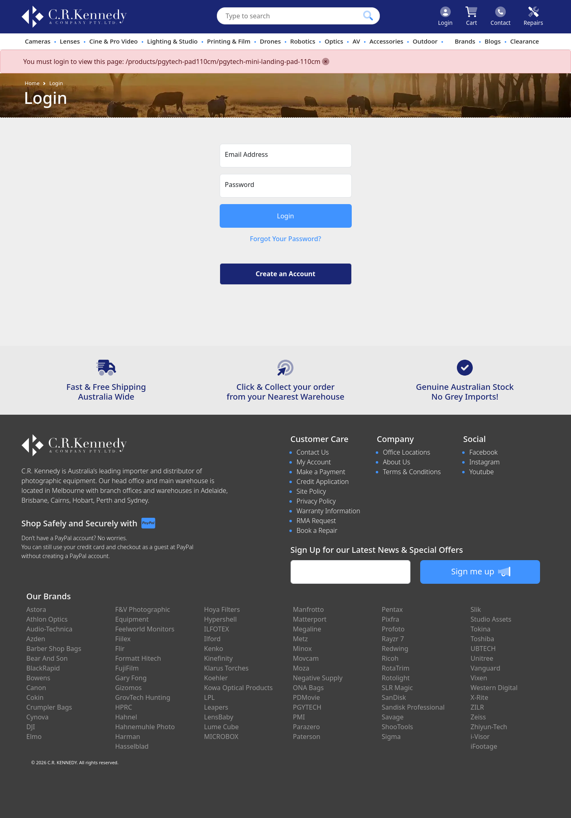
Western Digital (494, 687)
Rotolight (396, 677)
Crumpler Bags (49, 707)
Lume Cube (221, 726)
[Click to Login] (445, 16)
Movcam (306, 658)
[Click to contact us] (500, 16)
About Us (396, 461)
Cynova (37, 716)
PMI (299, 716)
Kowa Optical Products (238, 687)
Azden (36, 638)
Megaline (307, 628)
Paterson (306, 736)
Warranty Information (328, 510)
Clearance (524, 41)
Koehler (216, 677)
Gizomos (128, 687)
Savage (393, 716)
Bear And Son (47, 658)
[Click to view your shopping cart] (471, 16)
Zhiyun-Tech (489, 726)
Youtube (482, 471)
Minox (302, 648)
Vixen (479, 677)
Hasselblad (132, 746)
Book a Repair (317, 530)
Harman (127, 736)
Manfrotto (308, 609)
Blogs (493, 41)
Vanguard (485, 668)
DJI (30, 726)
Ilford (212, 638)
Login (56, 83)
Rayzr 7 (393, 638)
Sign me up (480, 571)
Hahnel (126, 716)
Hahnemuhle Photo (145, 726)
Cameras (38, 41)
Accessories (386, 41)
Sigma (391, 736)
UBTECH (483, 648)
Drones (270, 41)
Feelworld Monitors (144, 628)
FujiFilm (127, 668)
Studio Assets (491, 619)
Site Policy (311, 491)
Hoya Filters (222, 609)
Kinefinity (218, 658)
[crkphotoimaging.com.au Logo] (74, 17)
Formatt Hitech (138, 658)
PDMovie (306, 697)
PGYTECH (307, 707)
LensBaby (219, 716)
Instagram (485, 461)
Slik (476, 609)
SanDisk (394, 697)
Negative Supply (318, 677)
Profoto (393, 628)
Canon (36, 687)
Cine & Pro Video (113, 41)
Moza (301, 668)
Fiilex (123, 638)
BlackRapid (43, 668)
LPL (209, 697)
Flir (120, 648)
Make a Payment (321, 471)
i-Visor (480, 736)
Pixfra (390, 619)
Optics (334, 41)
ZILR (477, 707)
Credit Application (323, 481)
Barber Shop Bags (54, 648)
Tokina (481, 628)
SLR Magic (397, 687)
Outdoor (425, 41)
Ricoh (390, 658)
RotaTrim (396, 668)
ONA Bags (308, 687)
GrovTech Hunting (142, 697)
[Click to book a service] (533, 16)
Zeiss (478, 716)
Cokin (35, 697)
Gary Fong (131, 677)
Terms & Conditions (412, 471)
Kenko (213, 648)
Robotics (302, 41)
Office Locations (406, 452)
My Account (314, 461)
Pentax (392, 609)
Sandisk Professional (413, 707)
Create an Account (285, 273)
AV (356, 41)
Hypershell (220, 619)
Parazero (306, 726)
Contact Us (313, 452)
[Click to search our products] (368, 15)
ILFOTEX (216, 628)
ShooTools (397, 726)
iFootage (484, 746)
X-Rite (479, 697)
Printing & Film (229, 41)
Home (32, 83)
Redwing (395, 648)
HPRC (123, 707)
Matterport (310, 619)
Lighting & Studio (172, 41)
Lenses (70, 41)
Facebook (484, 452)
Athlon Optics (47, 619)
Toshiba (482, 638)
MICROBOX (221, 736)
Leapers (216, 707)
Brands (465, 41)
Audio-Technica (49, 628)
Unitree (482, 658)
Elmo (34, 736)
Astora (36, 609)
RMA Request (316, 520)
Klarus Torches (226, 668)
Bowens (38, 677)
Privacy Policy (316, 501)
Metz (300, 638)
